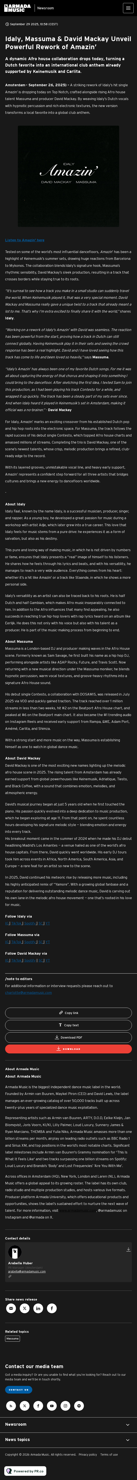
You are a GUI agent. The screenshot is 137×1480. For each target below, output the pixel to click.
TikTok (16, 924)
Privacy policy (88, 1454)
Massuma (12, 1338)
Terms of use (109, 1454)
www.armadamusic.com (77, 1210)
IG (6, 924)
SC (40, 924)
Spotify (30, 924)
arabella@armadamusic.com (27, 1271)
